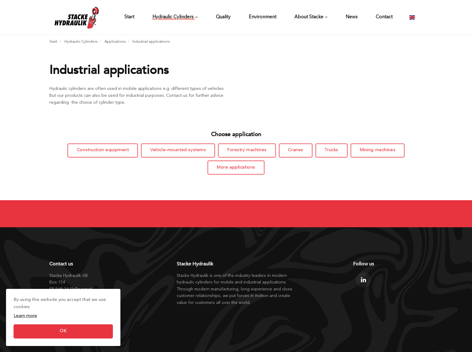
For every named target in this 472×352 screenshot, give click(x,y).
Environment (262, 17)
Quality (223, 17)
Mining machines (376, 150)
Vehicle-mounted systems (178, 150)
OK (63, 331)
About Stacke (311, 17)
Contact (384, 17)
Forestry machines (246, 150)
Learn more (25, 316)
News (352, 17)
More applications (236, 167)
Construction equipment (104, 150)
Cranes (295, 150)
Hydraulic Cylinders (175, 17)
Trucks (330, 150)
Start (129, 17)
